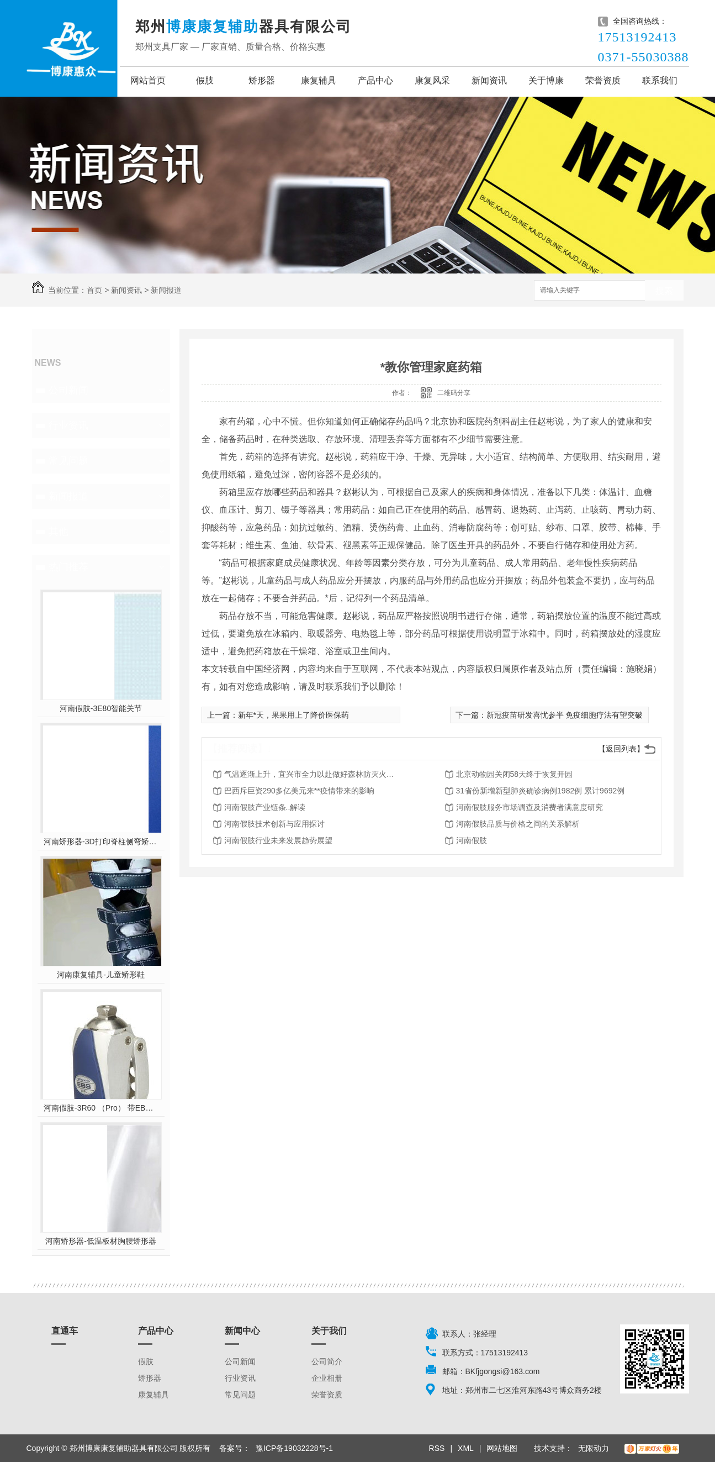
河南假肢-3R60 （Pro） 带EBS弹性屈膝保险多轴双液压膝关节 (101, 1107)
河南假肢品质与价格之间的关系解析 (518, 823)
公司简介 (326, 1361)
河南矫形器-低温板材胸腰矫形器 (100, 1241)
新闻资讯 (489, 80)
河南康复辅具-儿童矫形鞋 (101, 974)
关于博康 (546, 80)
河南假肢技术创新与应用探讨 (274, 823)
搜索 (664, 291)
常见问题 (68, 460)
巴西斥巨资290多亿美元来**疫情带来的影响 (299, 790)
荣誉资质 (603, 80)
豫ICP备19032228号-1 (294, 1448)
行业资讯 (68, 425)
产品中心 (375, 80)
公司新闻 (68, 390)
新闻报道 (166, 290)
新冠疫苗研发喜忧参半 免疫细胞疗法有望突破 (564, 715)
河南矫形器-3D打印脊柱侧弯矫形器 (101, 841)
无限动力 (593, 1448)
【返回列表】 (621, 748)
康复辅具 (318, 80)
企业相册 (326, 1378)
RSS (437, 1448)
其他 (58, 531)
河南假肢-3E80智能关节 (101, 708)
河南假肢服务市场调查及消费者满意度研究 (529, 807)
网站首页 (148, 80)
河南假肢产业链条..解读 (265, 807)
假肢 (205, 80)
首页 (94, 290)
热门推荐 (68, 566)
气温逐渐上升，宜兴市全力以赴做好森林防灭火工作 (312, 774)
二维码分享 (453, 393)
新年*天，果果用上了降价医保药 (293, 715)
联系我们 (659, 80)
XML (466, 1448)
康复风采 (432, 80)
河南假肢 (471, 840)
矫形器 (261, 80)
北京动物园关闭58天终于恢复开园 (514, 774)
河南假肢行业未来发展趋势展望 (278, 840)
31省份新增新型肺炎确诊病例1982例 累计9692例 (540, 790)
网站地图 (501, 1448)
